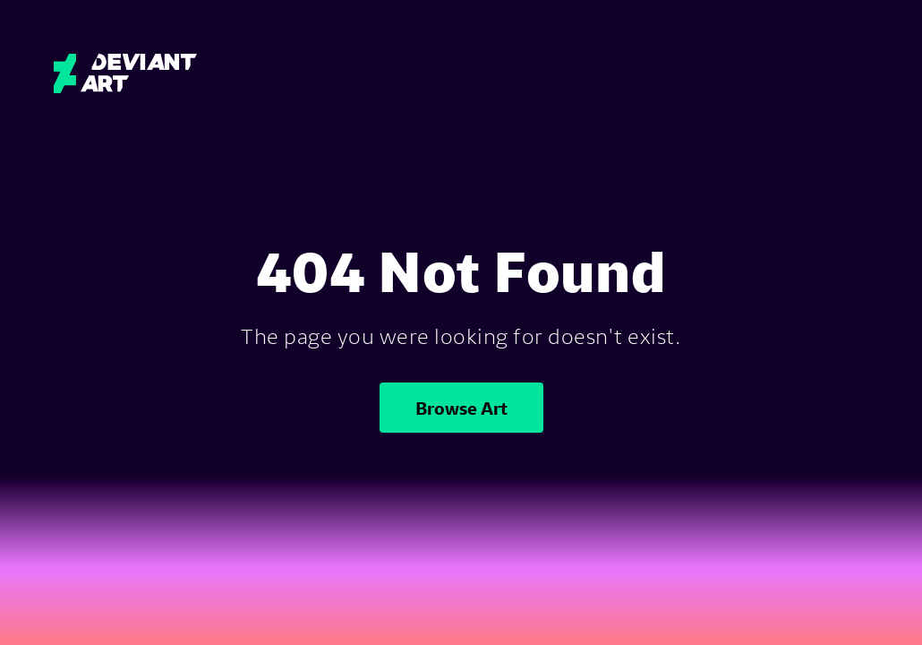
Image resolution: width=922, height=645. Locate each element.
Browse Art (461, 407)
